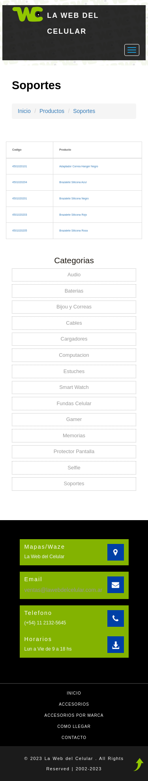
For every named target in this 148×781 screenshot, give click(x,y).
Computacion (74, 355)
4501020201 (19, 198)
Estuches (74, 371)
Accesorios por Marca (73, 715)
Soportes (84, 111)
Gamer (74, 419)
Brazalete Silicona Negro (73, 198)
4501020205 (19, 230)
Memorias (74, 435)
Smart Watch (74, 387)
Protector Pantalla (74, 451)
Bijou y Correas (74, 307)
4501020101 (19, 166)
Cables (74, 323)
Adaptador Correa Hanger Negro (78, 166)
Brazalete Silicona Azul (72, 182)
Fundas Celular (73, 403)
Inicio (24, 111)
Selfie (74, 468)
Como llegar (73, 726)
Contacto (74, 737)
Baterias (74, 291)
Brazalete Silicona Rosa (73, 230)
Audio (74, 275)
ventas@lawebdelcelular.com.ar (63, 590)
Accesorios (74, 704)
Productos (51, 111)
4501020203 (19, 214)
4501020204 (19, 182)
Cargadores (74, 339)
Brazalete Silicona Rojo (73, 214)
